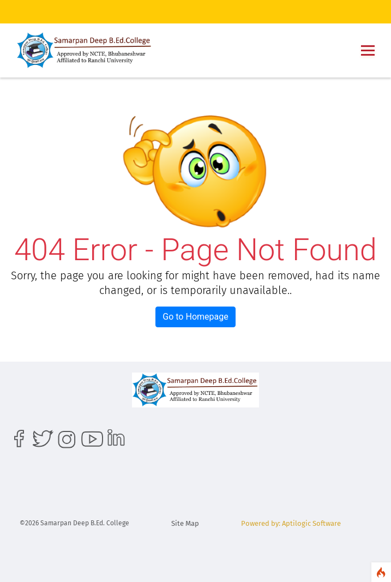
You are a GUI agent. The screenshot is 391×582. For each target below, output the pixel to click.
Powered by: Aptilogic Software (291, 523)
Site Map (185, 523)
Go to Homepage (195, 316)
